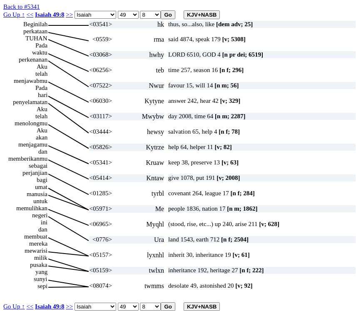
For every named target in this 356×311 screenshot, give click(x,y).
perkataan (35, 31)
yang (41, 272)
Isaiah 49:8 (49, 14)
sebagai (38, 165)
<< (29, 14)
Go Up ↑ (14, 14)
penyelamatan (30, 102)
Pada (41, 45)
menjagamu (32, 144)
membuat (35, 236)
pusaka (38, 264)
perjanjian (34, 172)
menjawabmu (30, 80)
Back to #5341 (21, 6)
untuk (40, 201)
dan (42, 151)
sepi (42, 286)
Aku (42, 66)
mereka (38, 243)
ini (44, 222)
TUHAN (36, 38)
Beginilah (35, 24)
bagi (42, 180)
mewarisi (36, 250)
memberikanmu (27, 158)
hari (42, 95)
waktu (39, 52)
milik (40, 257)
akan (41, 137)
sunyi (40, 279)
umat (41, 187)
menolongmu (31, 123)
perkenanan (33, 59)
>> (69, 14)
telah (41, 73)
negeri (39, 215)
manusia (37, 194)
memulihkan (31, 208)
